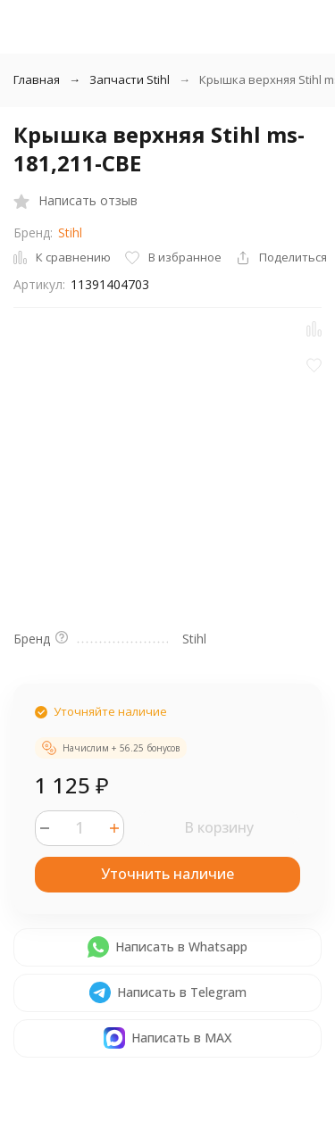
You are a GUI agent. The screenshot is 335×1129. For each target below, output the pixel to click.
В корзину (219, 827)
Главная (36, 79)
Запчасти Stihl (129, 79)
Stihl (70, 232)
